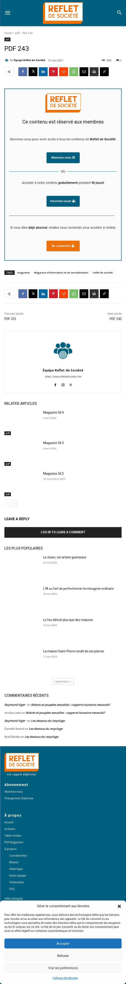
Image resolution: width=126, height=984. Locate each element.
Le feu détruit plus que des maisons (68, 620)
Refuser (63, 956)
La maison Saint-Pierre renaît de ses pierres (73, 651)
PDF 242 (116, 319)
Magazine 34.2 (53, 473)
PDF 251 (10, 319)
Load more (63, 681)
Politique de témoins (65, 978)
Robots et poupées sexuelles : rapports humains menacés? (70, 705)
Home (8, 33)
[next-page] (14, 503)
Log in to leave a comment (63, 532)
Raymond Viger (14, 705)
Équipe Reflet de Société (29, 60)
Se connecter (63, 246)
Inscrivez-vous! (63, 201)
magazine (23, 272)
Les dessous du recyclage (48, 721)
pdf (17, 33)
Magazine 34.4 (53, 412)
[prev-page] (7, 503)
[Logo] (63, 13)
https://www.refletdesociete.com (63, 376)
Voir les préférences (63, 968)
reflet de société (103, 272)
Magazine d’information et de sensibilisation (61, 272)
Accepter (63, 944)
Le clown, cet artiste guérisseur (64, 557)
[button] (119, 906)
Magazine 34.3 (53, 443)
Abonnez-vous (63, 157)
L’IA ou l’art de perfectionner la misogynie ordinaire (78, 588)
